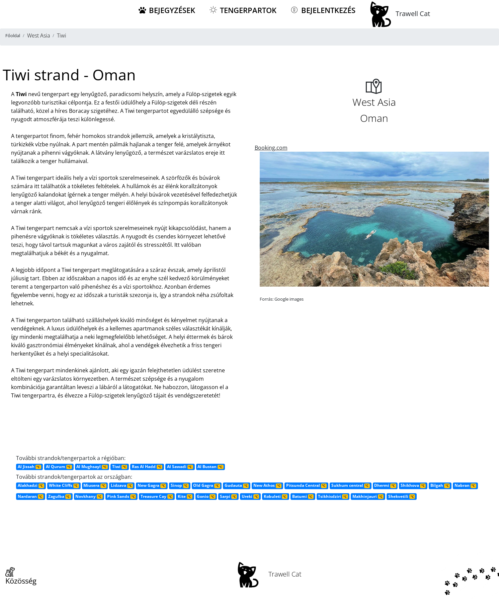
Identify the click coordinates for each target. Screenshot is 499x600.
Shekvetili (401, 496)
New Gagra (152, 485)
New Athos (267, 485)
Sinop (180, 485)
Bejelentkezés (322, 10)
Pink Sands (121, 496)
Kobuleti (275, 496)
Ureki (250, 496)
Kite (185, 496)
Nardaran (31, 496)
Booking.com (271, 147)
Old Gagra (206, 485)
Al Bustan (210, 466)
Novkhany (88, 496)
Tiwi (119, 466)
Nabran (465, 485)
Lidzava (122, 485)
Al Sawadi (180, 466)
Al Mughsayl (91, 466)
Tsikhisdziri (333, 496)
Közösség (20, 576)
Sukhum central (350, 485)
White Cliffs (64, 485)
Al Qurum (59, 466)
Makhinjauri (368, 496)
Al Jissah (29, 466)
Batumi (303, 496)
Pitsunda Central (306, 485)
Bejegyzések (166, 10)
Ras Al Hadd (147, 466)
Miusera (94, 485)
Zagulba (59, 496)
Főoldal (12, 35)
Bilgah (440, 485)
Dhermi (385, 485)
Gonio (206, 496)
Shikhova (413, 485)
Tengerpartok (242, 10)
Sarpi (228, 496)
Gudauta (237, 485)
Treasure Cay (157, 496)
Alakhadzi (31, 485)
